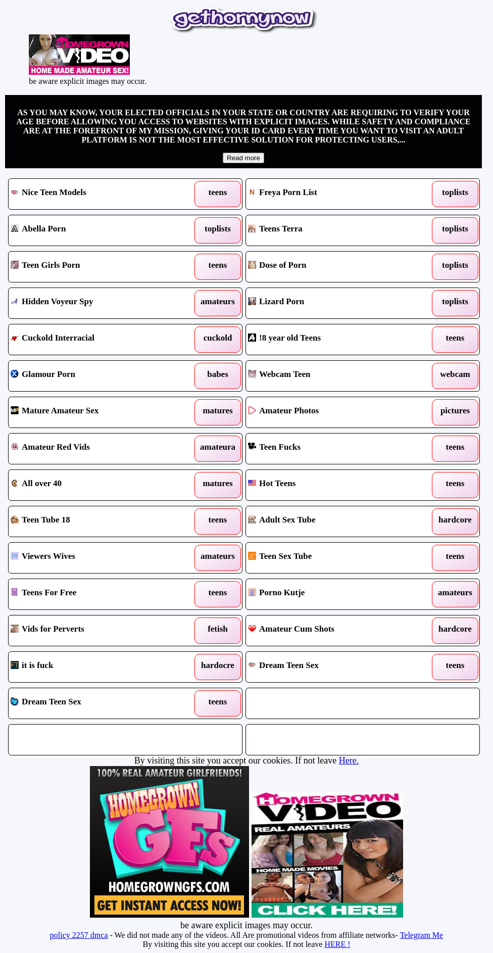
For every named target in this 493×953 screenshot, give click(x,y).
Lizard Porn (332, 303)
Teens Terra (332, 230)
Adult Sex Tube (332, 521)
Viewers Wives (95, 558)
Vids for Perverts (95, 630)
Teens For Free (95, 594)
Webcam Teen (332, 376)
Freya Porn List (332, 194)
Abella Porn (95, 230)
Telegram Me (421, 935)
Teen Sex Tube (332, 558)
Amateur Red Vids (95, 449)
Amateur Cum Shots (332, 630)
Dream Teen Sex (332, 667)
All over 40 (95, 485)
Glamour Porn (95, 376)
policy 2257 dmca (79, 935)
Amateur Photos (332, 412)
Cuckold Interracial (95, 339)
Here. (349, 760)
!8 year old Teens (332, 339)
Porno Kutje (332, 594)
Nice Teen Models (95, 194)
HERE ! (337, 944)
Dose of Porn (332, 267)
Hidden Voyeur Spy (95, 303)
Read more (243, 158)
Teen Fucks (332, 449)
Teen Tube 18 (95, 521)
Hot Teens (332, 485)
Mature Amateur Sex (95, 412)
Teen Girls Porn (95, 267)
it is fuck (95, 667)
